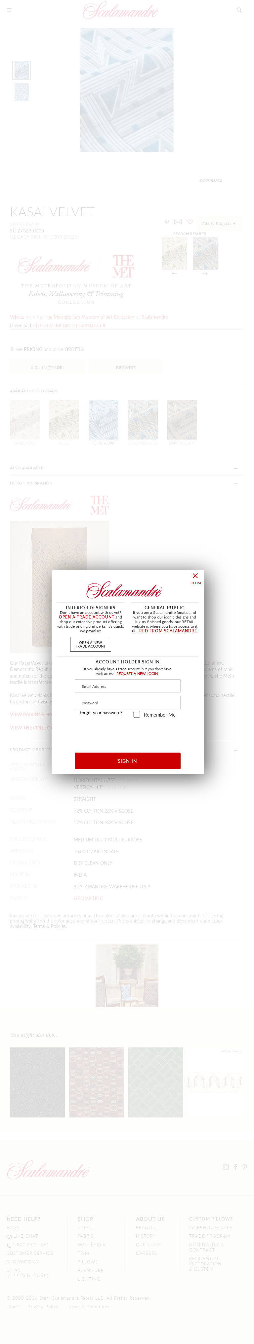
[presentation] (128, 732)
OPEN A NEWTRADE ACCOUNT (90, 644)
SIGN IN (127, 761)
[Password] (128, 702)
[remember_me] (137, 714)
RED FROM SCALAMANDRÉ (168, 631)
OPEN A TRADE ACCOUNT (86, 617)
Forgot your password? (101, 713)
